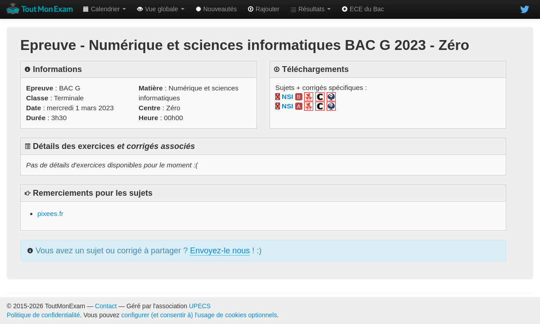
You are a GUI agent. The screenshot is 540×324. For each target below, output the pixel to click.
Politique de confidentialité (43, 315)
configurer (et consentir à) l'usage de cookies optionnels (199, 315)
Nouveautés (216, 9)
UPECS (200, 306)
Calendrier (104, 9)
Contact (106, 306)
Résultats (310, 9)
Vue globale (160, 9)
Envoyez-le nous (220, 250)
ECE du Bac (363, 9)
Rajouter (263, 9)
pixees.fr (50, 213)
